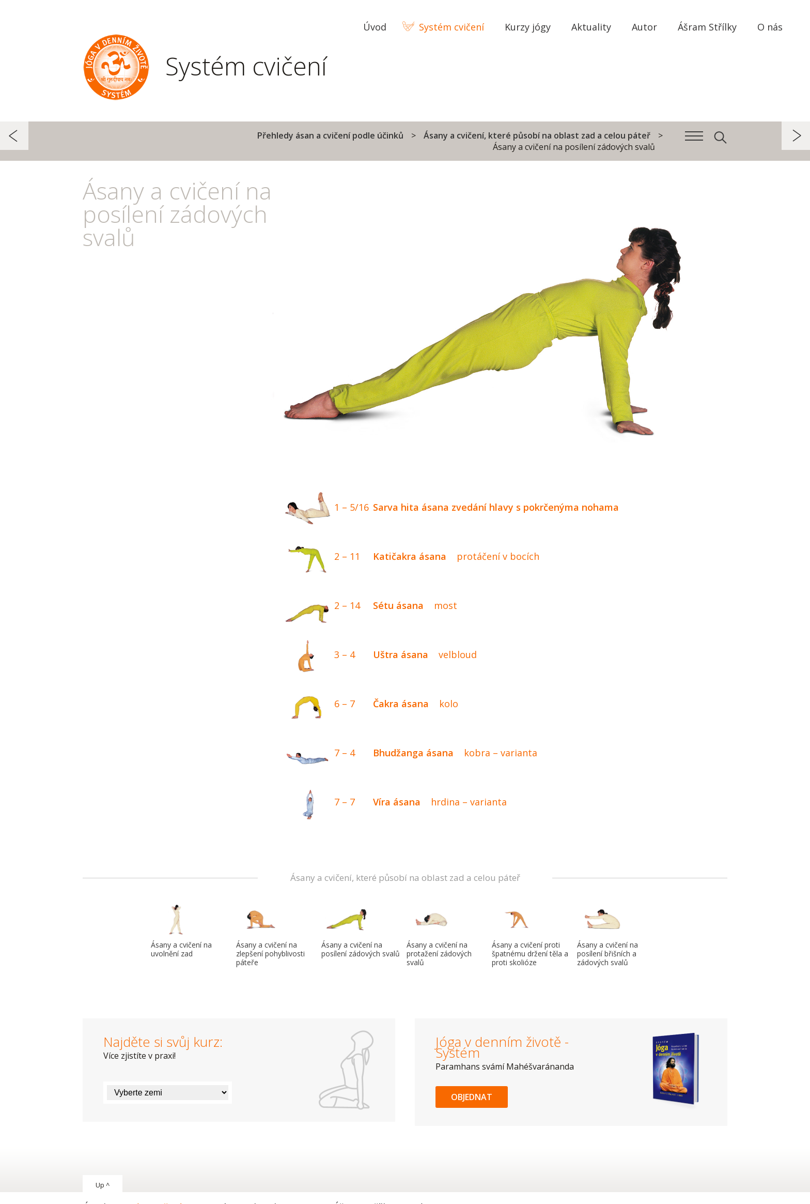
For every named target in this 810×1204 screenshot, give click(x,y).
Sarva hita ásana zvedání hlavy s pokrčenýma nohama (450, 508)
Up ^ (103, 1185)
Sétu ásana (369, 606)
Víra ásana (394, 803)
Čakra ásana (369, 705)
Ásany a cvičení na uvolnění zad (181, 931)
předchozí (14, 135)
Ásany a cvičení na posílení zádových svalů (360, 931)
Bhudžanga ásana (409, 754)
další (796, 135)
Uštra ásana (379, 656)
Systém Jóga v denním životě (116, 64)
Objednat (471, 1097)
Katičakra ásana (410, 557)
